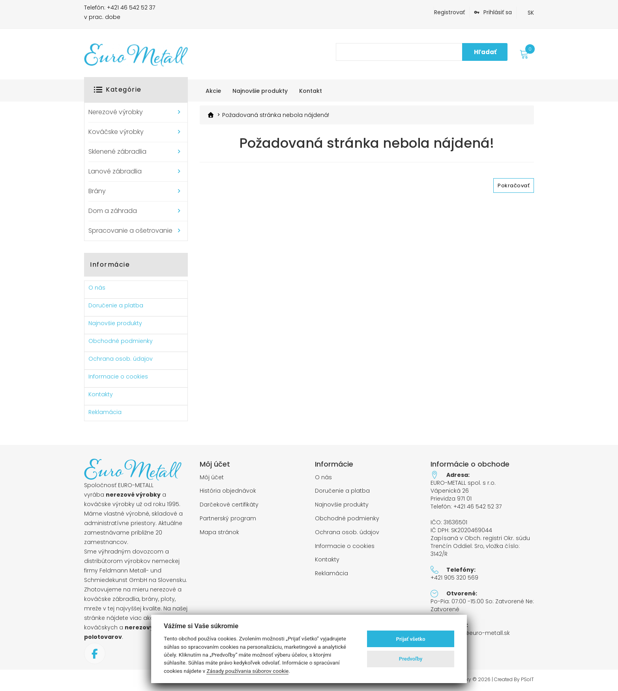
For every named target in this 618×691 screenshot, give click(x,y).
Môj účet (212, 477)
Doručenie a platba (115, 305)
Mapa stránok (219, 532)
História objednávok (228, 491)
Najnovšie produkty (115, 323)
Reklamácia (105, 412)
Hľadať (485, 52)
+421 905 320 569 (454, 578)
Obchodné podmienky (120, 341)
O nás (96, 288)
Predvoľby (411, 659)
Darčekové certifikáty (229, 504)
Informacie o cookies (118, 376)
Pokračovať (514, 185)
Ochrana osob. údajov (120, 359)
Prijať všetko (410, 639)
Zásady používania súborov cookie (247, 671)
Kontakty (100, 394)
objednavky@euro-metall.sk (470, 633)
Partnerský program (228, 518)
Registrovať (449, 12)
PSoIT (527, 679)
